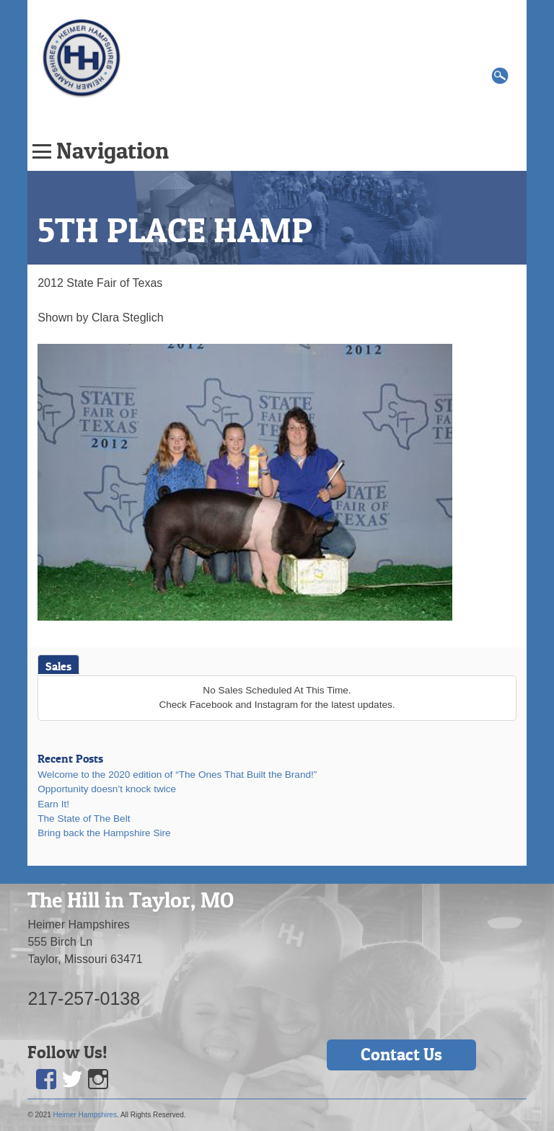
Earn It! (53, 804)
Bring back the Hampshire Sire (104, 833)
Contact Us (401, 1054)
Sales (58, 666)
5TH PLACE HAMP (175, 230)
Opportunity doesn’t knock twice (107, 789)
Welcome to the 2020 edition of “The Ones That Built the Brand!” (177, 774)
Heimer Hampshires (85, 1115)
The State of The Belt (84, 818)
